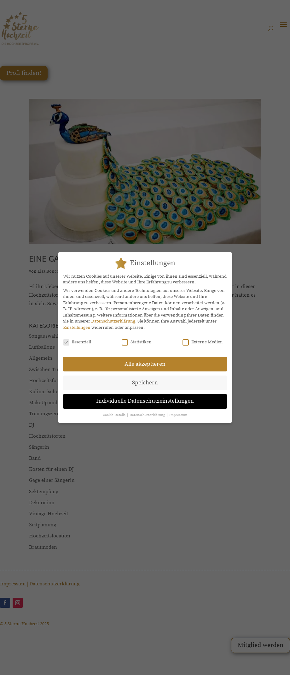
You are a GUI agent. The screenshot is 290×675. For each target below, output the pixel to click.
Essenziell (77, 338)
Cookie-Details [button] (114, 411)
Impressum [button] (178, 411)
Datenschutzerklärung (113, 317)
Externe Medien (203, 338)
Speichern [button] (145, 378)
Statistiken (137, 338)
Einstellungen (76, 323)
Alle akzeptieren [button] (145, 359)
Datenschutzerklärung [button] (148, 411)
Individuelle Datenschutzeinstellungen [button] (145, 397)
